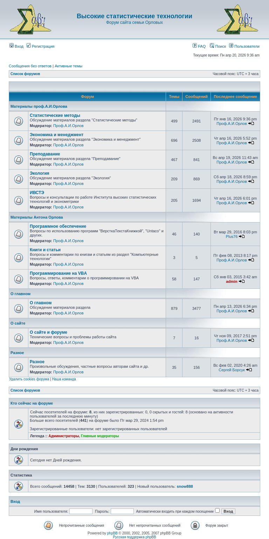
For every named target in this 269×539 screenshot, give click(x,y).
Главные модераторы (100, 436)
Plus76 (232, 236)
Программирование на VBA (58, 273)
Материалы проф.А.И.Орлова (39, 106)
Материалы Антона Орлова (37, 217)
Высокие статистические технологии (134, 16)
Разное (17, 353)
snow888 (185, 486)
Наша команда (64, 379)
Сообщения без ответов (30, 66)
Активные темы (68, 66)
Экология (39, 173)
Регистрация (40, 46)
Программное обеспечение (58, 226)
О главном (20, 294)
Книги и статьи (45, 249)
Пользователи (244, 46)
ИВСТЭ (37, 192)
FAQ (199, 46)
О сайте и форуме (48, 332)
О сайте (18, 323)
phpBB (112, 533)
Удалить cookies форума (29, 379)
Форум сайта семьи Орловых (134, 22)
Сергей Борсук (232, 370)
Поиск (218, 46)
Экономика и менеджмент (56, 134)
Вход (16, 46)
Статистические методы (55, 115)
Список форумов (25, 74)
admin (231, 281)
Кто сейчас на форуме (32, 403)
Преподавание (45, 154)
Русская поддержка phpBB (134, 537)
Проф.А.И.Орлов (68, 126)
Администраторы (63, 436)
